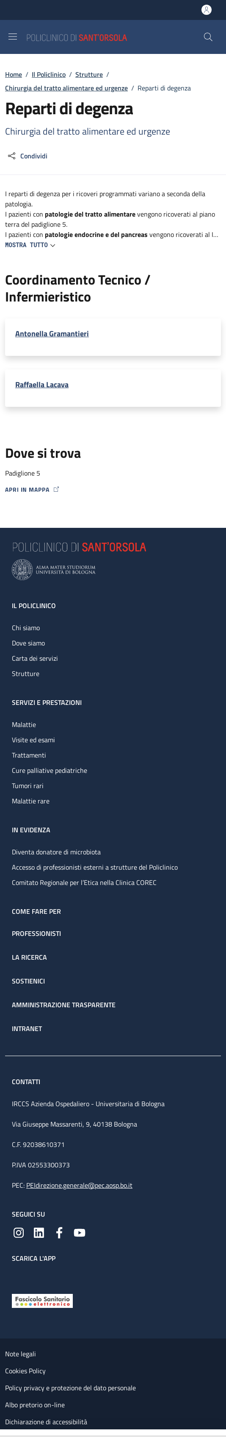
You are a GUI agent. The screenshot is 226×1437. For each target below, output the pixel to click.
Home (13, 74)
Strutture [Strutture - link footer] (25, 673)
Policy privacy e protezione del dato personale (70, 1388)
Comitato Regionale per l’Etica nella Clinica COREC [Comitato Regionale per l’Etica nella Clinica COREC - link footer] (84, 882)
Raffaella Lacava (42, 384)
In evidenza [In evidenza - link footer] (31, 830)
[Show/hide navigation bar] (12, 36)
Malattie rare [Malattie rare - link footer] (31, 801)
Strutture (89, 74)
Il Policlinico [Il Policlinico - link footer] (34, 605)
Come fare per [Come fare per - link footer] (36, 911)
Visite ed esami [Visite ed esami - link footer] (33, 740)
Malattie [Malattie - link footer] (24, 724)
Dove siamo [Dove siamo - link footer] (28, 643)
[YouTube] (79, 1232)
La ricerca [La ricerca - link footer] (29, 957)
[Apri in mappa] (113, 489)
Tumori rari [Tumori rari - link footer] (28, 785)
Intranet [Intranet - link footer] (27, 1028)
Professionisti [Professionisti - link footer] (36, 933)
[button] (208, 37)
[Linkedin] (39, 1232)
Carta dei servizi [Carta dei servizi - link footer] (35, 658)
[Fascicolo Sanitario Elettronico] (42, 1300)
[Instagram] (18, 1232)
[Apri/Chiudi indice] (4, 1433)
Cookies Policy (25, 1371)
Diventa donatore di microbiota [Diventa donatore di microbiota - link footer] (56, 852)
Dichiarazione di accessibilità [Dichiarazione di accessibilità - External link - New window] (46, 1422)
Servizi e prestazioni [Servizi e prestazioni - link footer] (47, 702)
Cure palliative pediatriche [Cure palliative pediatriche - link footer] (49, 770)
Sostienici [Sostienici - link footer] (28, 981)
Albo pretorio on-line (35, 1405)
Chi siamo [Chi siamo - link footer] (26, 628)
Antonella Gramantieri (52, 333)
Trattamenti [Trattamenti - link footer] (29, 755)
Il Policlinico (49, 74)
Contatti (27, 1081)
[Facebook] (59, 1232)
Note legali (20, 1354)
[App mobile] (18, 1276)
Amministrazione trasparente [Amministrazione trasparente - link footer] (64, 1005)
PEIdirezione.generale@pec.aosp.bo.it (79, 1185)
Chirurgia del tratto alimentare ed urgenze (66, 88)
